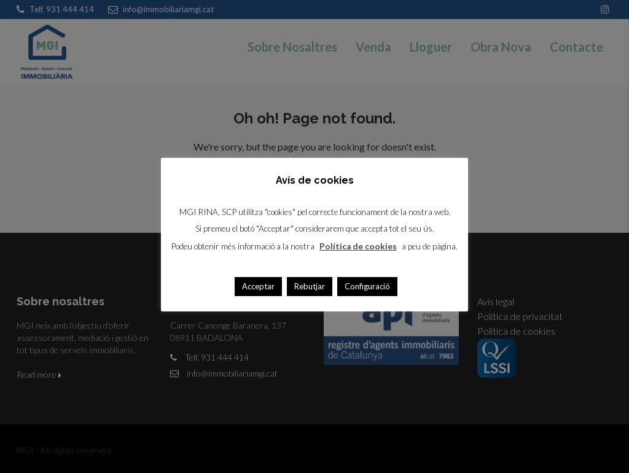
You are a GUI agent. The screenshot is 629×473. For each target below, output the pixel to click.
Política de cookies (358, 246)
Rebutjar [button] (309, 286)
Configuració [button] (367, 286)
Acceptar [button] (258, 286)
